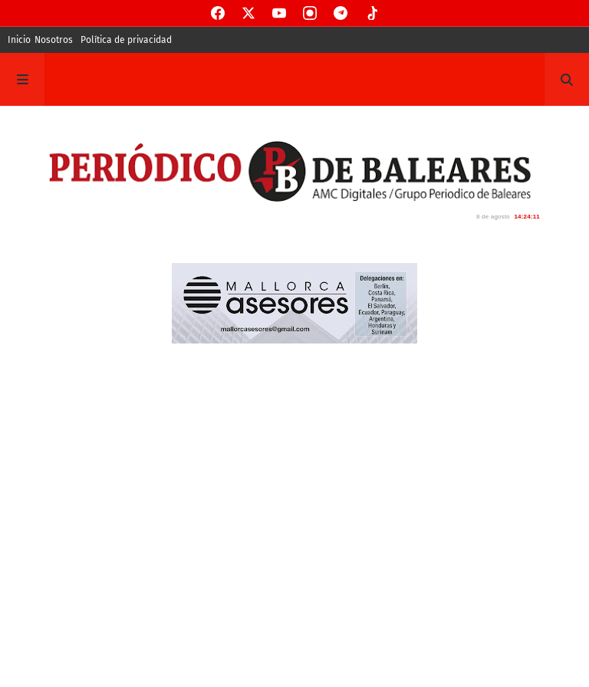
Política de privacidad (126, 40)
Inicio (19, 40)
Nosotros (54, 40)
